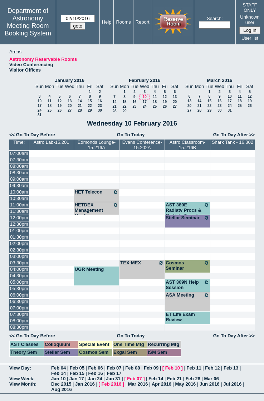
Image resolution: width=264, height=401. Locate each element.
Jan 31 (113, 378)
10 (39, 101)
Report (143, 22)
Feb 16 (95, 373)
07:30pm (19, 314)
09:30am (19, 185)
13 (70, 101)
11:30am (19, 211)
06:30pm (19, 301)
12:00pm (19, 217)
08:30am (19, 172)
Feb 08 (132, 368)
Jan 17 (76, 378)
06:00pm (19, 295)
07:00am (19, 153)
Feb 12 (212, 368)
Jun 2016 (210, 384)
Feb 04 (58, 368)
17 (39, 106)
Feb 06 (95, 368)
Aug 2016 (61, 389)
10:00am (19, 192)
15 (90, 101)
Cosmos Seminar (187, 265)
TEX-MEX (142, 263)
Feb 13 (231, 368)
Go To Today (131, 134)
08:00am (19, 166)
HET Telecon (97, 192)
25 (50, 110)
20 (70, 106)
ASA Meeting (187, 295)
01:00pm (19, 230)
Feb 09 (151, 368)
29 (90, 110)
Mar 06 (211, 378)
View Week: (22, 378)
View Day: (20, 368)
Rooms (123, 22)
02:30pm (19, 250)
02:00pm (19, 243)
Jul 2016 (232, 384)
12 (60, 101)
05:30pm (19, 288)
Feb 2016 (112, 384)
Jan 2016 (85, 384)
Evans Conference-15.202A (142, 145)
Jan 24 (95, 378)
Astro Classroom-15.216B (187, 145)
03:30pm (19, 262)
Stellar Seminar (187, 218)
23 (100, 106)
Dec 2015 (61, 384)
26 (60, 110)
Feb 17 (114, 373)
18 (50, 106)
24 (39, 110)
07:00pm (19, 307)
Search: (215, 18)
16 (100, 101)
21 (80, 106)
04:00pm (19, 269)
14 (80, 101)
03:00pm (19, 256)
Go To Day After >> (234, 134)
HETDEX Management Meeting (97, 210)
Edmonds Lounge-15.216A (97, 145)
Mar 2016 (138, 384)
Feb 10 (172, 368)
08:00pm (19, 320)
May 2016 (185, 384)
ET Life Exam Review (180, 317)
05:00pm (19, 282)
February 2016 (144, 80)
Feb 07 (114, 368)
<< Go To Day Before (32, 134)
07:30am (19, 159)
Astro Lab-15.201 (51, 142)
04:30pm (19, 275)
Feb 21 (174, 378)
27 (70, 110)
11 (50, 101)
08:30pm (19, 327)
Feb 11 (193, 368)
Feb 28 (193, 378)
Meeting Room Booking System (28, 29)
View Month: (22, 384)
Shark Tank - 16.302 (232, 142)
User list (249, 38)
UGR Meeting (89, 269)
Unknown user (249, 19)
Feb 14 (58, 373)
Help (107, 22)
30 (100, 110)
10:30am (19, 198)
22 (90, 106)
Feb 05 (77, 368)
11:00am (19, 204)
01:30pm (19, 237)
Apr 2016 (161, 384)
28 (80, 110)
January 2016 (69, 80)
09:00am (19, 179)
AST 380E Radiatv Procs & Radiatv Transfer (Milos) (187, 213)
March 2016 (219, 80)
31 (39, 115)
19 (60, 106)
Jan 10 (58, 378)
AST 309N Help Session (187, 284)
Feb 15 (77, 373)
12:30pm (19, 224)
